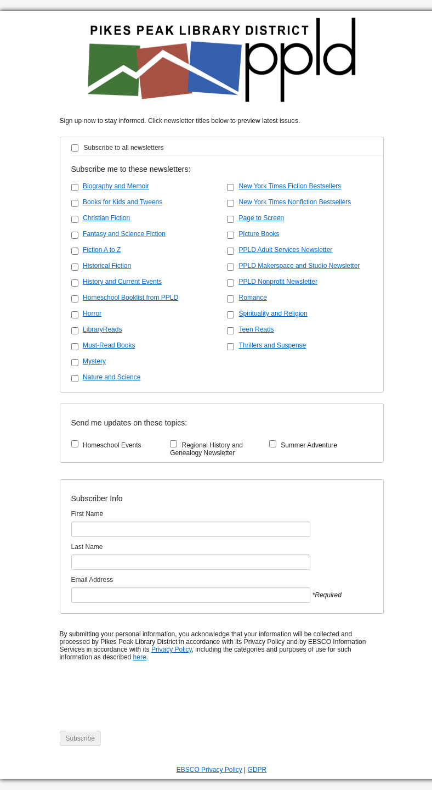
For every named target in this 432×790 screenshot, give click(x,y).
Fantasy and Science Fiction (124, 234)
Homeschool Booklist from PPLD (130, 297)
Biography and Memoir (116, 186)
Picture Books (259, 234)
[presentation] (143, 701)
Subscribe (80, 738)
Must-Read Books (109, 345)
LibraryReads (102, 329)
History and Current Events (122, 281)
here (139, 657)
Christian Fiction (106, 218)
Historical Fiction (107, 266)
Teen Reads (256, 329)
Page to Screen (262, 218)
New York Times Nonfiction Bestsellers (295, 202)
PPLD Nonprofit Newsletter (278, 281)
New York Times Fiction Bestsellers (290, 186)
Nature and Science (111, 377)
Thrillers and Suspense (272, 345)
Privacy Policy (171, 649)
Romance (253, 297)
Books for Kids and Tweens (122, 202)
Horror (92, 313)
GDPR (257, 770)
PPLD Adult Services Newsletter (286, 250)
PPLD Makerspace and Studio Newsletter (299, 266)
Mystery (94, 361)
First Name (87, 514)
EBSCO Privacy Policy (209, 770)
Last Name (87, 547)
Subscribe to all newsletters (124, 148)
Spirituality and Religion (273, 313)
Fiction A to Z (102, 250)
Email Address (92, 580)
